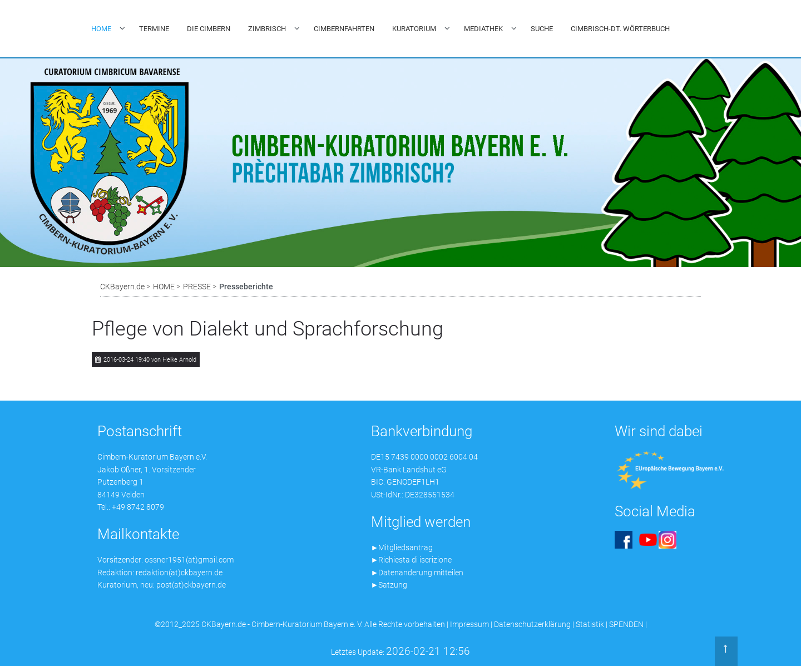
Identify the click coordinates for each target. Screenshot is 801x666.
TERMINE (154, 28)
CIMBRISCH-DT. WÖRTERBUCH (620, 28)
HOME (101, 28)
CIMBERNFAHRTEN (344, 28)
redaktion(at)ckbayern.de (179, 572)
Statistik (590, 624)
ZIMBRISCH (267, 28)
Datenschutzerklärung (532, 624)
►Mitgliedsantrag (402, 547)
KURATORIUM (414, 28)
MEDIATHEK (483, 28)
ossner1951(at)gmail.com (189, 559)
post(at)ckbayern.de (191, 584)
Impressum (469, 624)
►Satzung (389, 584)
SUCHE (542, 28)
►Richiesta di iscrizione (411, 559)
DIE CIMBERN (208, 28)
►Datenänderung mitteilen (417, 572)
